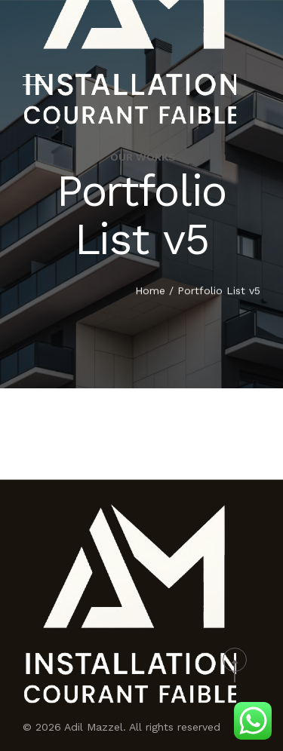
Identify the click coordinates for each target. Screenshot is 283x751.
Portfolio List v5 (218, 291)
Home (150, 291)
